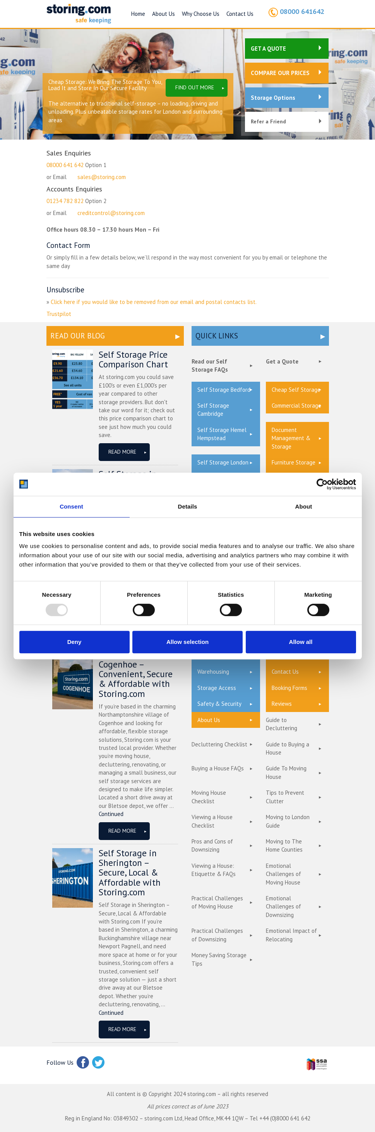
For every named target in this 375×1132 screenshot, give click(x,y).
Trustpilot (58, 314)
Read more (122, 451)
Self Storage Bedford (223, 389)
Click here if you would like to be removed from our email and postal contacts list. (154, 302)
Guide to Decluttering (281, 724)
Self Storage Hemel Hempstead (222, 434)
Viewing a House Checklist (212, 821)
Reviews (282, 703)
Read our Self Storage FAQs (210, 365)
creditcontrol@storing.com (111, 213)
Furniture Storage (293, 462)
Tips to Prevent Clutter (285, 796)
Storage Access (216, 687)
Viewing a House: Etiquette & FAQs (214, 870)
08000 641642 (302, 11)
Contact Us (239, 13)
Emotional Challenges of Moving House (283, 874)
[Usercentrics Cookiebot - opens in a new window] (322, 484)
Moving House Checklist (209, 796)
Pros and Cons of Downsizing (212, 845)
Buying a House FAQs (218, 768)
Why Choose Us (200, 13)
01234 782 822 (65, 201)
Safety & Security (219, 703)
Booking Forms (289, 687)
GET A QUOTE (268, 48)
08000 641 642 (65, 165)
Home (138, 13)
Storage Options (273, 97)
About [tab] (303, 506)
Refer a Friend (268, 121)
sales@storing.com (101, 177)
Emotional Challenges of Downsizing (283, 907)
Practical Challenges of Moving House (217, 902)
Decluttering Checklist (219, 744)
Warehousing (213, 671)
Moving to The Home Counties (284, 845)
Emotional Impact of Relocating (291, 934)
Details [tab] (187, 506)
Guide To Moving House (286, 772)
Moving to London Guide (288, 821)
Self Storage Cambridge (213, 409)
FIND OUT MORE (194, 87)
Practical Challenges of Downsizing (217, 934)
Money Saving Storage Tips (219, 959)
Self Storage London (222, 462)
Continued (111, 814)
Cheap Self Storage (296, 389)
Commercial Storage (296, 405)
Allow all (301, 642)
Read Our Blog (77, 335)
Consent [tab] (71, 506)
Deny (74, 642)
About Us (163, 13)
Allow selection (187, 642)
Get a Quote (282, 361)
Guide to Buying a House (287, 748)
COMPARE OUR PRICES (280, 73)
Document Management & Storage (291, 438)
